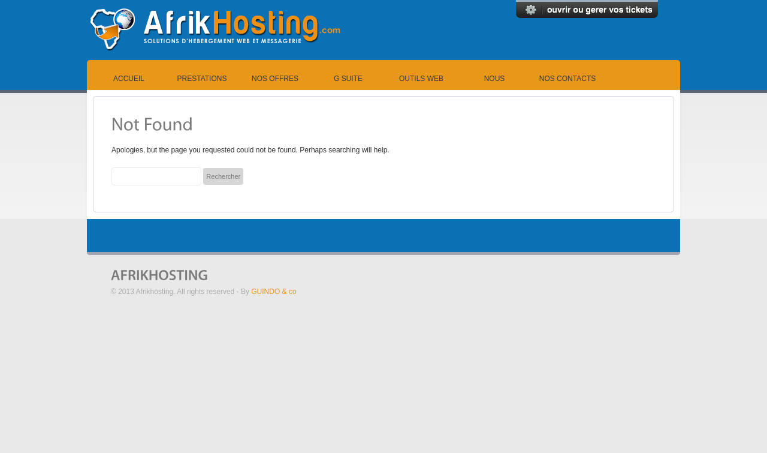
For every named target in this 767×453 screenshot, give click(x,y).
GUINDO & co (273, 291)
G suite (348, 78)
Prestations (202, 78)
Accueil (128, 78)
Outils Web (421, 78)
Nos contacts (567, 78)
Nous (494, 78)
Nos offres (275, 78)
